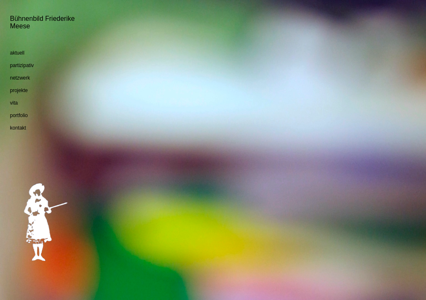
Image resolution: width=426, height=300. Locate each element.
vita (14, 103)
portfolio (19, 115)
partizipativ (22, 65)
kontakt (18, 128)
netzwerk (20, 78)
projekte (19, 90)
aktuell (17, 53)
